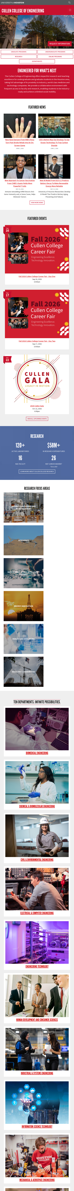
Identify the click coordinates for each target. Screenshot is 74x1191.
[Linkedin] (42, 1141)
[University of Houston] (12, 2)
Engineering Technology (37, 851)
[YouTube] (46, 1141)
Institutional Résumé (48, 1185)
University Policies (6, 1189)
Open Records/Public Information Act (30, 1185)
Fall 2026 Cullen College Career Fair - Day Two (37, 341)
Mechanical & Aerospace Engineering (37, 1064)
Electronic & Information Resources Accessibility (15, 1187)
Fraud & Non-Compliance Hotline (55, 1183)
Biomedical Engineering (37, 637)
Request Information (59, 43)
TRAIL (32, 1183)
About (27, 1153)
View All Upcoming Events (37, 419)
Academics (28, 1156)
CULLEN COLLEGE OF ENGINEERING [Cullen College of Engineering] (23, 11)
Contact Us (7, 1172)
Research (18, 57)
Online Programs (55, 57)
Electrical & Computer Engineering (37, 797)
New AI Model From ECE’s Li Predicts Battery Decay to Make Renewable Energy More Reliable (54, 183)
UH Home (34, 1181)
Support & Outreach (32, 1163)
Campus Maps (54, 1181)
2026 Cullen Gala (37, 406)
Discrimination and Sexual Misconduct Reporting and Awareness (48, 1187)
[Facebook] (26, 1141)
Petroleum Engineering (37, 1117)
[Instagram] (38, 1141)
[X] (30, 1141)
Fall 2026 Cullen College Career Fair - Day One (37, 276)
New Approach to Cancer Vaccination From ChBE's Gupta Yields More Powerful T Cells (20, 183)
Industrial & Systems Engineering (37, 957)
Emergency (62, 1181)
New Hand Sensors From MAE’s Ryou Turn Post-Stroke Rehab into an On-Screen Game (19, 142)
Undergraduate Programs (55, 52)
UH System (4, 1183)
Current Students (31, 1158)
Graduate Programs (18, 52)
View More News (37, 203)
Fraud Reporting (40, 1183)
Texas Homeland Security (22, 1183)
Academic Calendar (43, 1181)
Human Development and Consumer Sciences (37, 904)
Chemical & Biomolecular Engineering (37, 691)
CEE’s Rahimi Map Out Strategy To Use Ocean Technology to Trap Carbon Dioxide (54, 142)
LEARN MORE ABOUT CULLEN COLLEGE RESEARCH (37, 471)
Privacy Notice (14, 1185)
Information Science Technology (37, 1011)
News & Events (30, 1165)
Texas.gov (11, 1183)
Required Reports (60, 1185)
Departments (37, 61)
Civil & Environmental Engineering (37, 744)
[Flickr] (34, 1141)
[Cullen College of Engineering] (37, 36)
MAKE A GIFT (55, 1150)
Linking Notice (5, 1185)
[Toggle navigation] (70, 10)
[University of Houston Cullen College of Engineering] (36, 1133)
